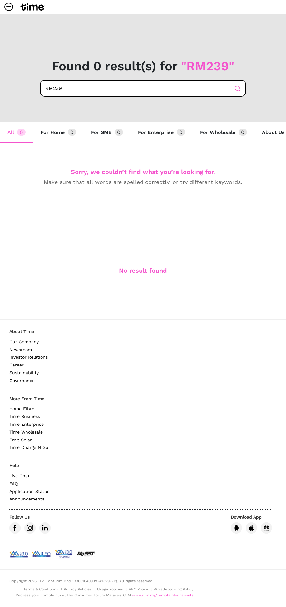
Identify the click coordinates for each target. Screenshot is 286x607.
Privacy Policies (77, 589)
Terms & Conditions (40, 589)
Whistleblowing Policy (173, 589)
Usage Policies (110, 589)
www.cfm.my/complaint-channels (162, 595)
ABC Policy (138, 589)
